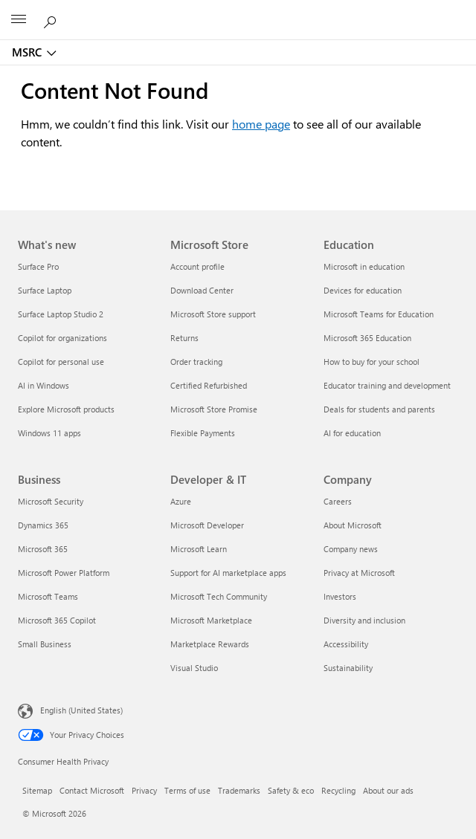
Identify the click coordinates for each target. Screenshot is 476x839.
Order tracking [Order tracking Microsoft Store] (196, 361)
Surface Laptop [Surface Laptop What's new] (44, 290)
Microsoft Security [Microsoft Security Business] (50, 501)
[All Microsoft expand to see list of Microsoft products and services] (18, 20)
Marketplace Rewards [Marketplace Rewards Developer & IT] (209, 644)
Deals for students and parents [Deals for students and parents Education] (379, 409)
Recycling (338, 790)
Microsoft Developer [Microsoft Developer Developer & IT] (207, 525)
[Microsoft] (237, 11)
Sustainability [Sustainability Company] (348, 667)
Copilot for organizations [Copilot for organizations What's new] (62, 337)
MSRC (27, 52)
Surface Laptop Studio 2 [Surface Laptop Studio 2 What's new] (60, 314)
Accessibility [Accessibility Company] (346, 644)
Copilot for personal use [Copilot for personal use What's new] (61, 361)
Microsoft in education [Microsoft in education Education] (364, 266)
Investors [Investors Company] (340, 596)
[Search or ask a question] (52, 19)
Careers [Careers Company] (338, 501)
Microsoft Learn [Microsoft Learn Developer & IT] (198, 548)
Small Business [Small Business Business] (44, 644)
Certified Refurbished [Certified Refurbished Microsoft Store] (208, 385)
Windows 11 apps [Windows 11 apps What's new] (49, 432)
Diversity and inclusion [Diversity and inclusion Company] (364, 620)
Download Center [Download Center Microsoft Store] (202, 290)
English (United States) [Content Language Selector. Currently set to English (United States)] (81, 710)
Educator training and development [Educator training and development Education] (387, 385)
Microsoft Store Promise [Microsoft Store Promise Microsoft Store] (213, 409)
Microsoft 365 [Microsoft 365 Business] (43, 548)
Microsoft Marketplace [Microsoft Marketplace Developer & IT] (211, 620)
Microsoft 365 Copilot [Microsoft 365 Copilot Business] (57, 620)
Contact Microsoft (92, 790)
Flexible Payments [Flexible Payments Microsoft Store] (202, 432)
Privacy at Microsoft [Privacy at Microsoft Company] (359, 572)
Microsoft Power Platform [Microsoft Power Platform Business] (63, 572)
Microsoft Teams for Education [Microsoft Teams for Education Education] (379, 314)
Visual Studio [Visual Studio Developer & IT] (194, 667)
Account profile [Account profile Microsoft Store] (197, 266)
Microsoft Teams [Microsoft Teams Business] (48, 596)
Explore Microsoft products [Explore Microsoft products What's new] (66, 409)
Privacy (144, 790)
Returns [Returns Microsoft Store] (184, 337)
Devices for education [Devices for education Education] (363, 290)
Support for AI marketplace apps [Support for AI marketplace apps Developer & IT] (228, 572)
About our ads (388, 790)
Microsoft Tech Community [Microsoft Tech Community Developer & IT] (218, 596)
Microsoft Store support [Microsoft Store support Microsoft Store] (213, 314)
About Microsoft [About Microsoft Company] (353, 525)
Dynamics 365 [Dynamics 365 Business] (43, 525)
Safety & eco (291, 790)
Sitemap (37, 790)
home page (261, 124)
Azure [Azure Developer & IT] (180, 501)
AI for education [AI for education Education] (352, 432)
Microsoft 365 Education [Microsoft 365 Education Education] (367, 337)
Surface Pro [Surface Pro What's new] (38, 266)
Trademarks (239, 790)
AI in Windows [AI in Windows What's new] (43, 385)
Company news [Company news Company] (351, 548)
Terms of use (187, 790)
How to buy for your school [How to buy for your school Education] (371, 361)
